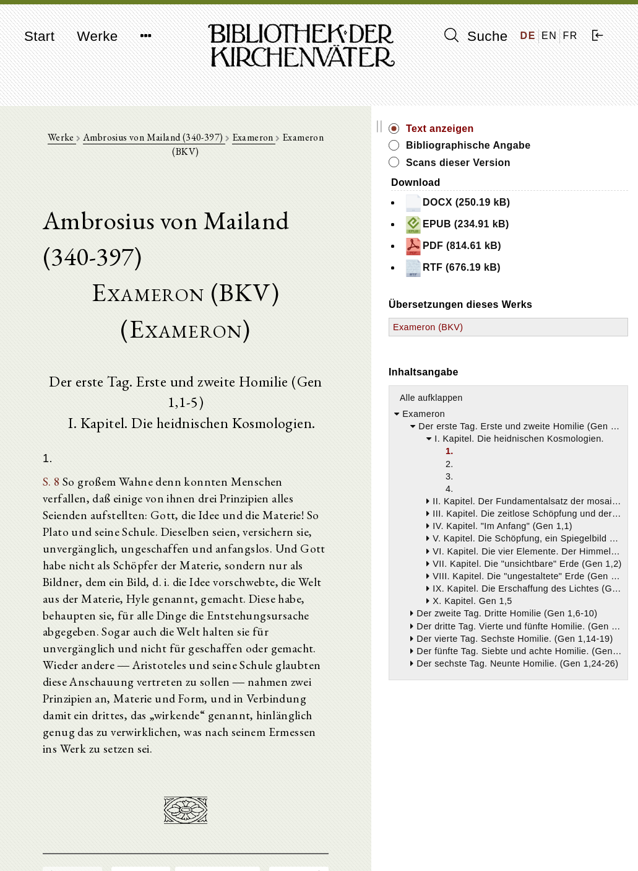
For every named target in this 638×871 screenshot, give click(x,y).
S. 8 (58, 418)
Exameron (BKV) (536, 355)
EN (549, 35)
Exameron (293, 143)
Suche (475, 36)
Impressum (512, 831)
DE (528, 35)
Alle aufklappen (539, 426)
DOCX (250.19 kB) (565, 217)
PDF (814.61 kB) (560, 260)
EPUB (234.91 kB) (564, 238)
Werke (97, 36)
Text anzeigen (548, 128)
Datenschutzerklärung (533, 842)
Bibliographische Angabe (556, 152)
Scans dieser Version (566, 176)
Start (39, 36)
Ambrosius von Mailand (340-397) (193, 143)
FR (570, 35)
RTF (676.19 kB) (560, 282)
